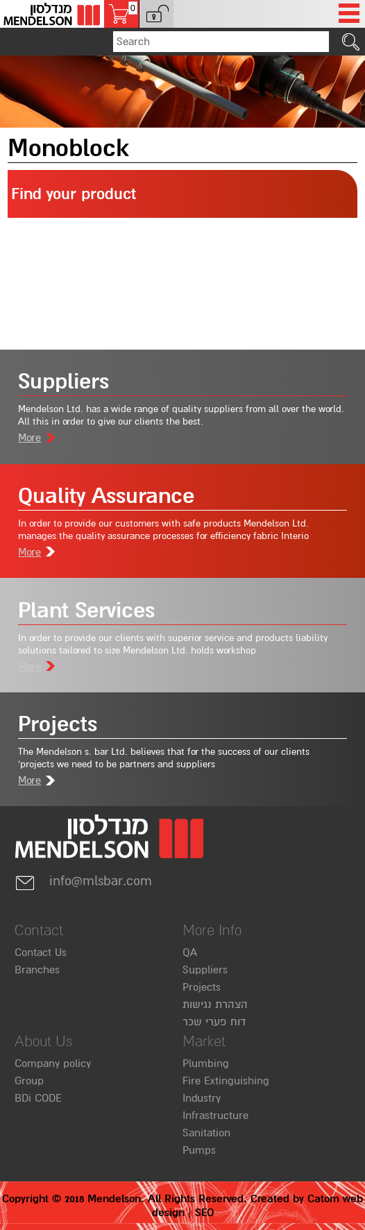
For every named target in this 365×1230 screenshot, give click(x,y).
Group (29, 1081)
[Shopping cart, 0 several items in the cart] (121, 14)
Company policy (53, 1063)
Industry (201, 1098)
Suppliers (205, 970)
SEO (204, 1213)
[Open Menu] (349, 13)
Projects (201, 987)
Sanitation (206, 1133)
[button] (156, 14)
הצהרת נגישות (215, 1004)
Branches (37, 970)
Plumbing (205, 1063)
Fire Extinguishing (225, 1081)
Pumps (199, 1150)
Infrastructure (215, 1115)
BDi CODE (38, 1098)
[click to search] (351, 41)
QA (189, 952)
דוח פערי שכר (214, 1022)
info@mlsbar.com (83, 881)
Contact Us (41, 952)
